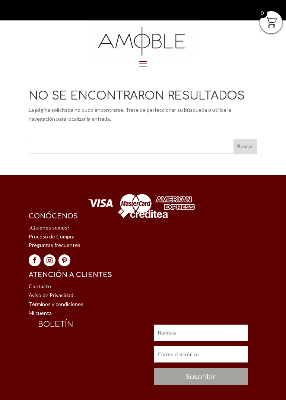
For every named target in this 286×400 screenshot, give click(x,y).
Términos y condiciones (56, 304)
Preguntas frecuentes (54, 245)
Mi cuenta (40, 313)
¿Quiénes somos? (49, 227)
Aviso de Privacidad (51, 295)
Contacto (40, 286)
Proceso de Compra (51, 236)
